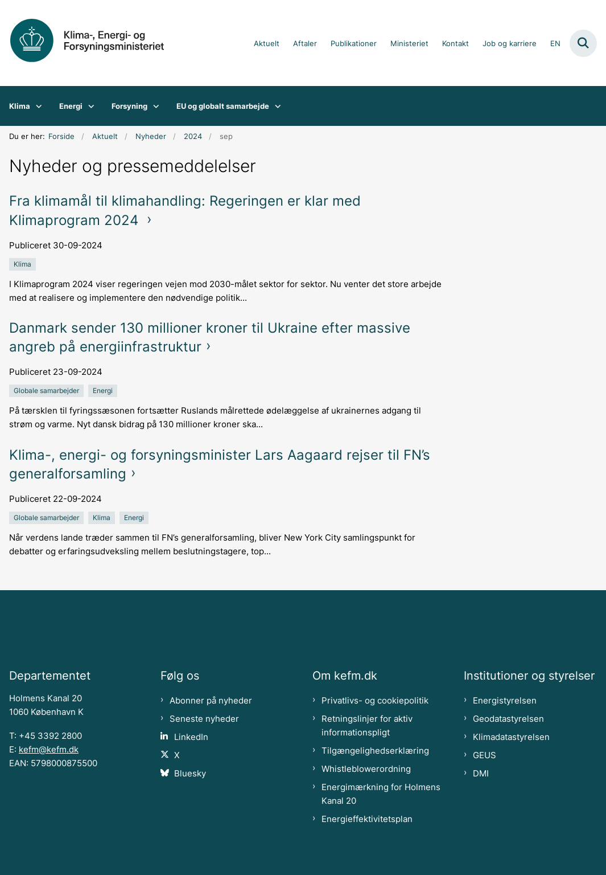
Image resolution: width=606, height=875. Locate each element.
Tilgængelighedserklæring (375, 751)
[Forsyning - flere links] (153, 106)
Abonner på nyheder (211, 701)
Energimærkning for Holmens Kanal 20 (380, 794)
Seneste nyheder (204, 719)
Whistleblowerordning (366, 769)
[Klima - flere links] (36, 106)
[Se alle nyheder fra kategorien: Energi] (103, 390)
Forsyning (129, 106)
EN (555, 44)
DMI (481, 773)
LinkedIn (191, 737)
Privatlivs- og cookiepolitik (374, 701)
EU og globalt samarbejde (222, 106)
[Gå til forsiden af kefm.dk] (95, 43)
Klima (19, 106)
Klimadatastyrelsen (511, 737)
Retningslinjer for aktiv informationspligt (367, 726)
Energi (71, 106)
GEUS (484, 755)
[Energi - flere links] (88, 106)
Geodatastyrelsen (508, 719)
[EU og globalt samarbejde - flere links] (275, 106)
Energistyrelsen (505, 701)
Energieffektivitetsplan (367, 819)
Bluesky (190, 773)
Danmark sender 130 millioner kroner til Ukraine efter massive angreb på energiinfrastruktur (209, 337)
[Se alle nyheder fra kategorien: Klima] (23, 264)
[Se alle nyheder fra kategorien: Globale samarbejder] (47, 390)
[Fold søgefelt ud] (583, 43)
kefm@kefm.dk (49, 750)
